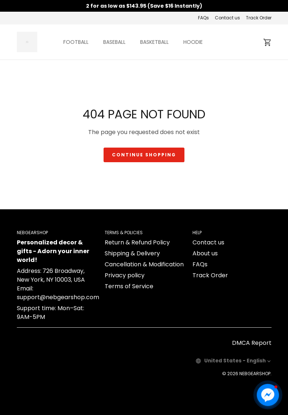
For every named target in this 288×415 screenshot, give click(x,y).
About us (205, 253)
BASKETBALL (154, 42)
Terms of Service (129, 286)
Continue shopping (144, 155)
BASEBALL (114, 42)
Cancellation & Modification (144, 264)
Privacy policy (125, 275)
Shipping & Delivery (132, 253)
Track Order (259, 18)
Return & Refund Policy (137, 242)
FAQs (203, 18)
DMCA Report (252, 343)
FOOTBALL (76, 42)
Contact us (227, 18)
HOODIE (193, 42)
